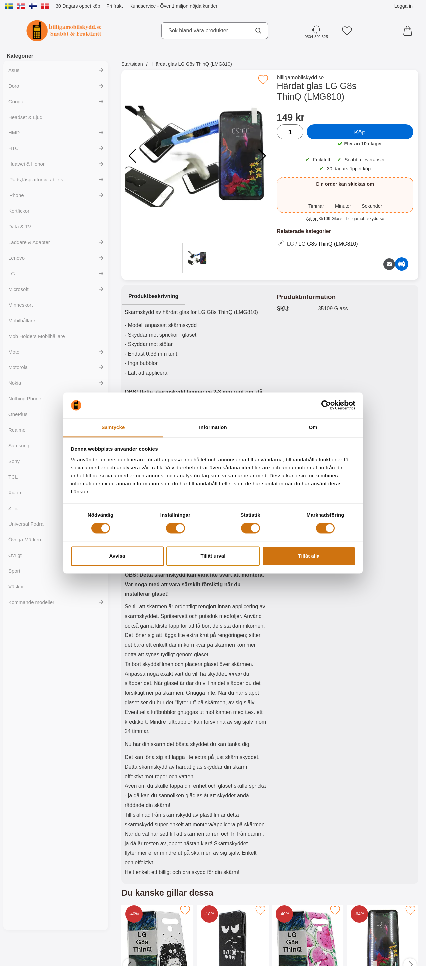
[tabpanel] (195, 586)
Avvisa (117, 556)
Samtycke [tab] (113, 427)
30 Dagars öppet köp (78, 6)
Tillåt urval (213, 556)
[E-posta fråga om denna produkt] (389, 264)
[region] (195, 296)
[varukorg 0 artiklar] (409, 31)
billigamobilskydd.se (300, 77)
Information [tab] (213, 427)
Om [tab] (313, 427)
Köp (360, 132)
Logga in (403, 6)
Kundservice (142, 6)
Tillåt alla (309, 556)
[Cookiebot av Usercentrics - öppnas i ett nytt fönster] (326, 405)
